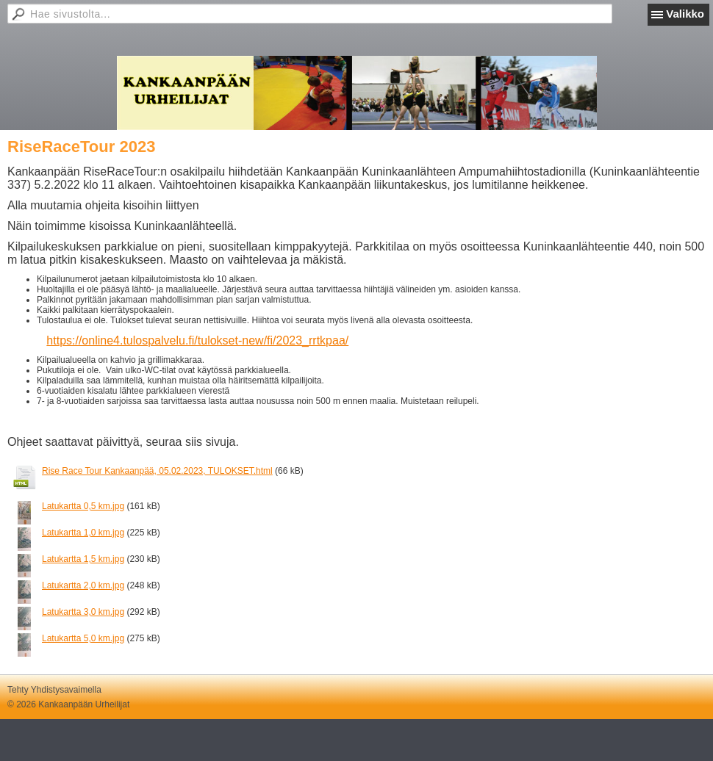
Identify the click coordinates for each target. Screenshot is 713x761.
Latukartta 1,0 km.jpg (83, 532)
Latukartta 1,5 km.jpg (83, 559)
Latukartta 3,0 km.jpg (83, 612)
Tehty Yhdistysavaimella (54, 690)
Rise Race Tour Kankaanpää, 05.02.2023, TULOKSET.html (157, 471)
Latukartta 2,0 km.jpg (83, 585)
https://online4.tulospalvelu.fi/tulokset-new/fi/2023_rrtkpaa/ (197, 340)
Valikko (685, 13)
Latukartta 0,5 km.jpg (83, 506)
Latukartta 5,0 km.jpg (83, 638)
